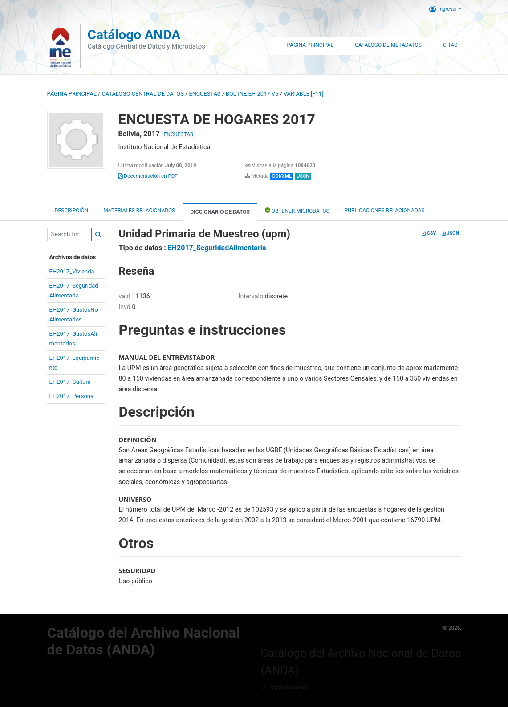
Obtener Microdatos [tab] (297, 210)
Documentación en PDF (148, 176)
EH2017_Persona (71, 396)
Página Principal (310, 45)
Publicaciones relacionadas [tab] (385, 210)
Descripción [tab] (72, 210)
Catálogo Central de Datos (142, 93)
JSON (450, 233)
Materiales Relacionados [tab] (139, 210)
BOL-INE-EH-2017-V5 (252, 93)
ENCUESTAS (204, 93)
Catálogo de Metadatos (388, 45)
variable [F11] (303, 93)
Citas (450, 45)
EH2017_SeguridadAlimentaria (217, 248)
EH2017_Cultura (70, 381)
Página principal (72, 93)
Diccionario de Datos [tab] (220, 212)
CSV (429, 233)
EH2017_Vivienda (71, 271)
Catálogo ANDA (133, 34)
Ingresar (443, 9)
